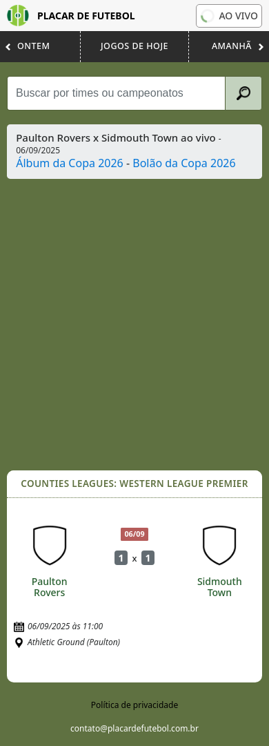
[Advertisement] (134, 324)
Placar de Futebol (71, 15)
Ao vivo (228, 16)
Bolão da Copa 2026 (183, 163)
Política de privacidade (134, 705)
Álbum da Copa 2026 (69, 163)
